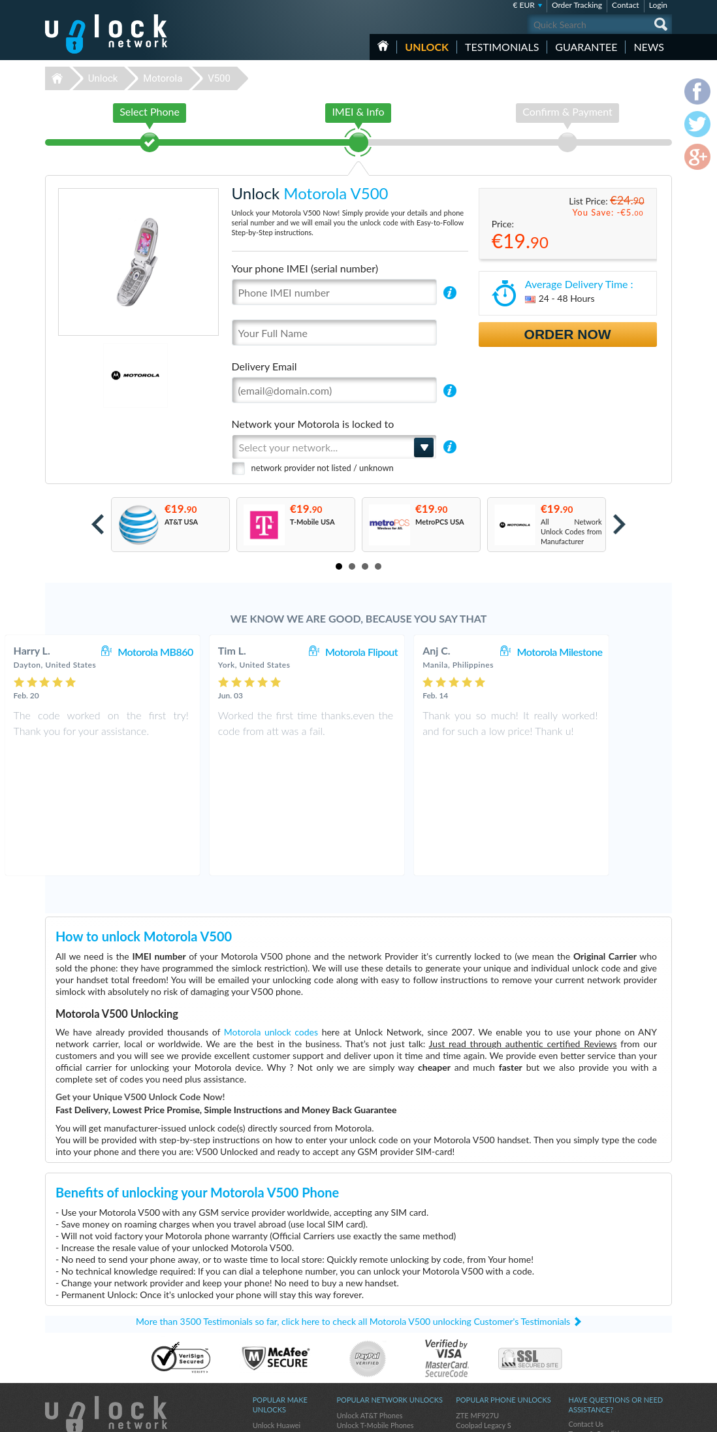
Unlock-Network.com (106, 1307)
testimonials (502, 47)
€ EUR (524, 5)
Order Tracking (577, 5)
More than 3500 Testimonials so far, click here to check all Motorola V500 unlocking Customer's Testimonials (353, 1213)
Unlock (427, 47)
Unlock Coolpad (278, 1366)
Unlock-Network (106, 34)
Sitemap (581, 1345)
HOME (383, 46)
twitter (636, 1416)
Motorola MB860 (207, 651)
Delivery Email (264, 366)
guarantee (586, 47)
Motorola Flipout (413, 651)
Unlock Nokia (274, 1337)
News (648, 47)
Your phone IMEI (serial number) (305, 268)
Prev (97, 524)
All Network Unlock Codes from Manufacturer (571, 531)
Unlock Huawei (276, 1317)
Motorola (162, 78)
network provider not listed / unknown (322, 468)
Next (619, 524)
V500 (219, 78)
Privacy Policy (589, 1335)
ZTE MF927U (477, 1307)
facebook (610, 1416)
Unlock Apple (274, 1356)
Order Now (567, 334)
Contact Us (585, 1316)
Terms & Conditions (599, 1326)
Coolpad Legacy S (483, 1317)
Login (658, 5)
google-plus (662, 1416)
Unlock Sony (272, 1376)
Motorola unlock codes (271, 924)
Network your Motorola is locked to (313, 423)
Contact (625, 5)
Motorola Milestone (611, 651)
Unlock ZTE (271, 1327)
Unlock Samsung (279, 1346)
